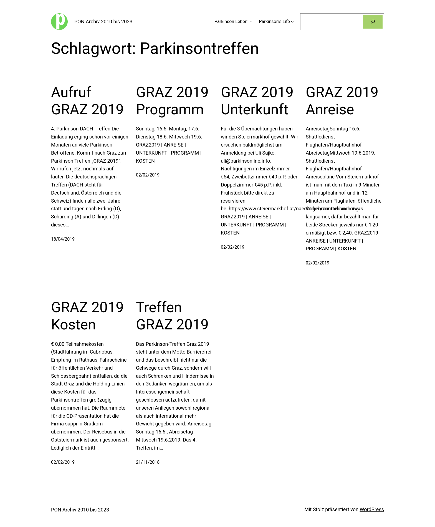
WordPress (372, 509)
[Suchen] (373, 21)
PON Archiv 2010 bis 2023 (103, 21)
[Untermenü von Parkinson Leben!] (251, 21)
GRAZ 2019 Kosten (87, 316)
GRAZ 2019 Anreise (342, 101)
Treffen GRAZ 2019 (172, 316)
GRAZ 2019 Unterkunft (257, 101)
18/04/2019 (63, 239)
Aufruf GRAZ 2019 (87, 101)
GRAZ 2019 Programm (172, 101)
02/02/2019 (148, 175)
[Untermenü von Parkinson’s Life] (292, 21)
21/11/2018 (148, 462)
